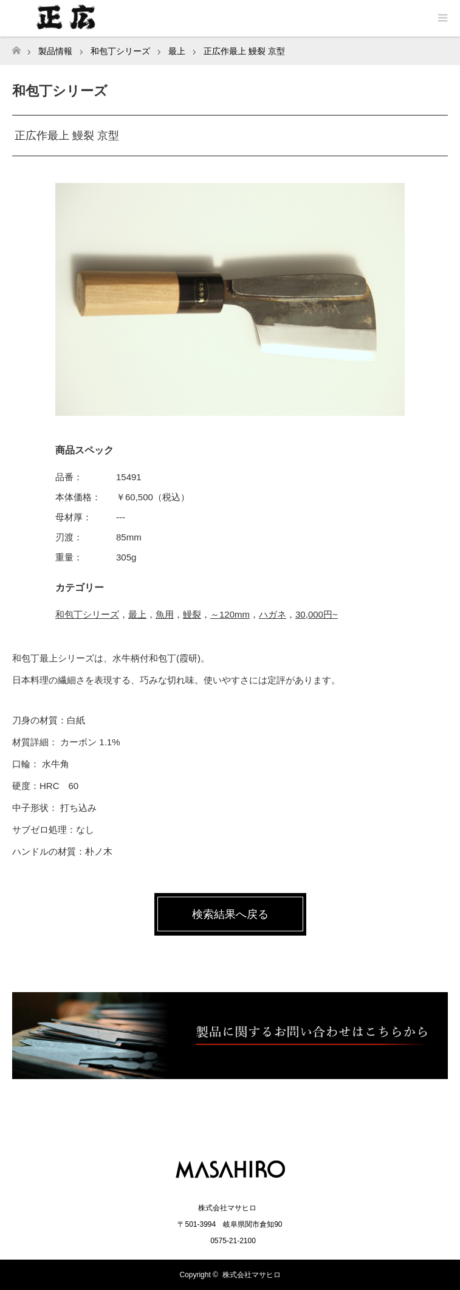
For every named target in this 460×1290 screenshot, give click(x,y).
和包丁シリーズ (87, 614)
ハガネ (272, 614)
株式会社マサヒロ (251, 1275)
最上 (137, 614)
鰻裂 (192, 614)
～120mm (230, 614)
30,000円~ (316, 614)
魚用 (165, 614)
